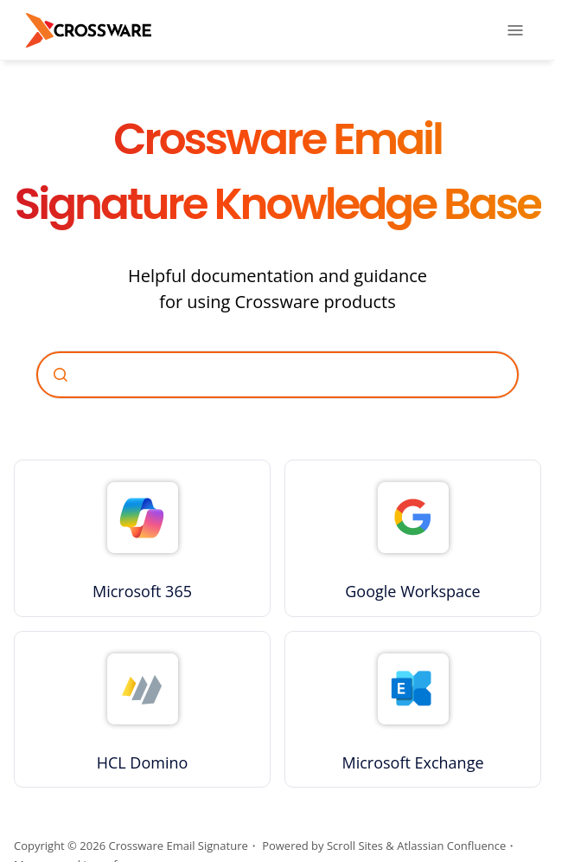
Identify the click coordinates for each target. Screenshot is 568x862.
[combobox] (277, 374)
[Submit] (60, 375)
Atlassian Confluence (451, 845)
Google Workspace (412, 591)
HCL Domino (142, 762)
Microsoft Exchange (412, 762)
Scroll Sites (355, 845)
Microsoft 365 (142, 591)
